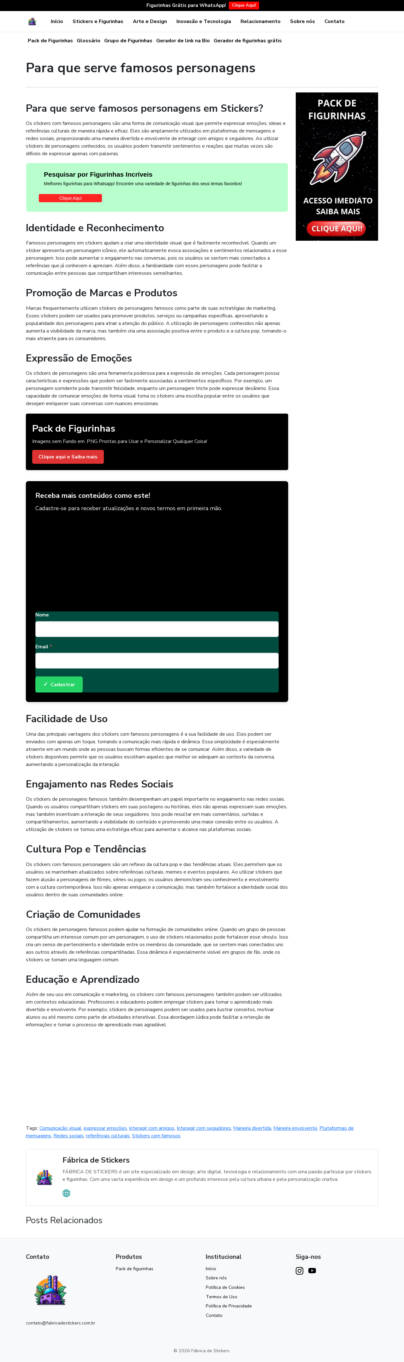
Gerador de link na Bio (183, 40)
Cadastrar (59, 684)
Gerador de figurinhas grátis (248, 40)
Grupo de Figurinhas (128, 40)
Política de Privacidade (229, 1306)
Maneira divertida (252, 1128)
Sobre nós (302, 21)
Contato (334, 21)
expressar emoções (105, 1128)
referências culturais (108, 1135)
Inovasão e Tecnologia (203, 21)
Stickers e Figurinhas (98, 21)
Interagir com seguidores (204, 1128)
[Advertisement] (157, 559)
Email (43, 647)
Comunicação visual (60, 1128)
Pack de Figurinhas (50, 40)
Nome (42, 615)
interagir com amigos (152, 1128)
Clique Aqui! (244, 5)
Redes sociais (68, 1135)
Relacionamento (261, 21)
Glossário (88, 40)
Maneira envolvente (295, 1128)
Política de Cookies (225, 1287)
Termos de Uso (221, 1297)
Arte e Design (150, 21)
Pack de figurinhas (134, 1268)
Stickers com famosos (156, 1135)
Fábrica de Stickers (96, 1160)
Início (57, 21)
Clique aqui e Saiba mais (68, 456)
